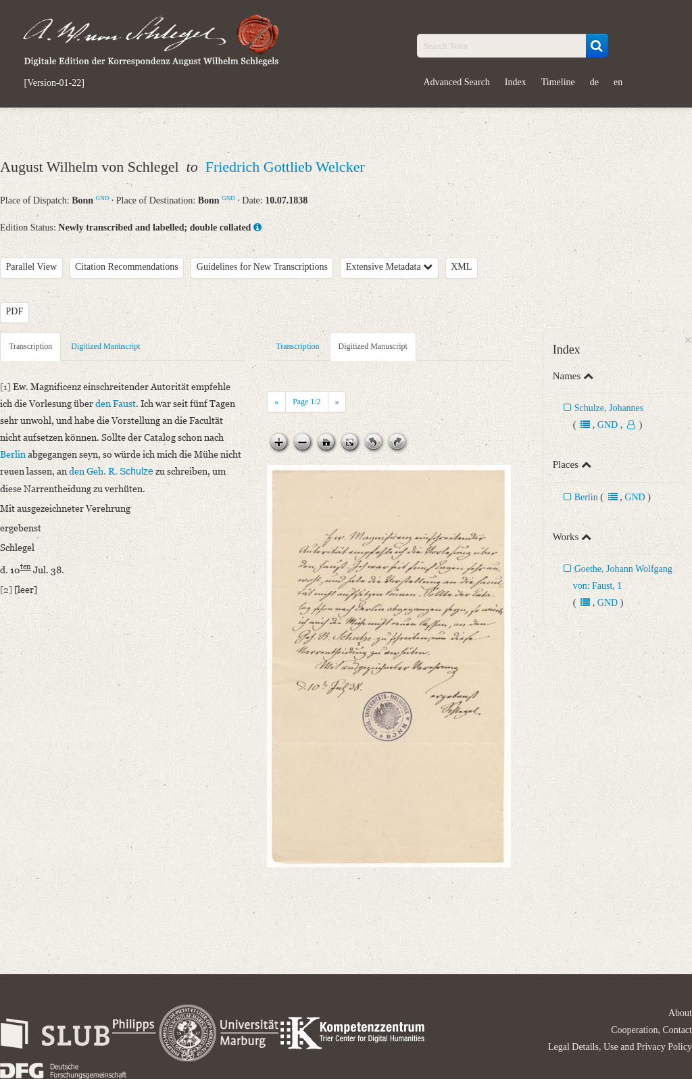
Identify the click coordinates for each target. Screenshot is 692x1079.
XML (461, 267)
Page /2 (306, 401)
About (680, 1013)
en (618, 82)
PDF (15, 311)
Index (515, 82)
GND (102, 198)
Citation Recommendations (126, 267)
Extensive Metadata (389, 267)
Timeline (558, 82)
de (594, 82)
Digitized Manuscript (105, 346)
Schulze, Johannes (609, 408)
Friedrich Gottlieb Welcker (285, 166)
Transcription (30, 346)
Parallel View (31, 267)
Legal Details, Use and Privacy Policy (620, 1047)
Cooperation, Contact (651, 1030)
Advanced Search (457, 82)
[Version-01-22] (54, 83)
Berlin (586, 497)
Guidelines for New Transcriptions (262, 267)
